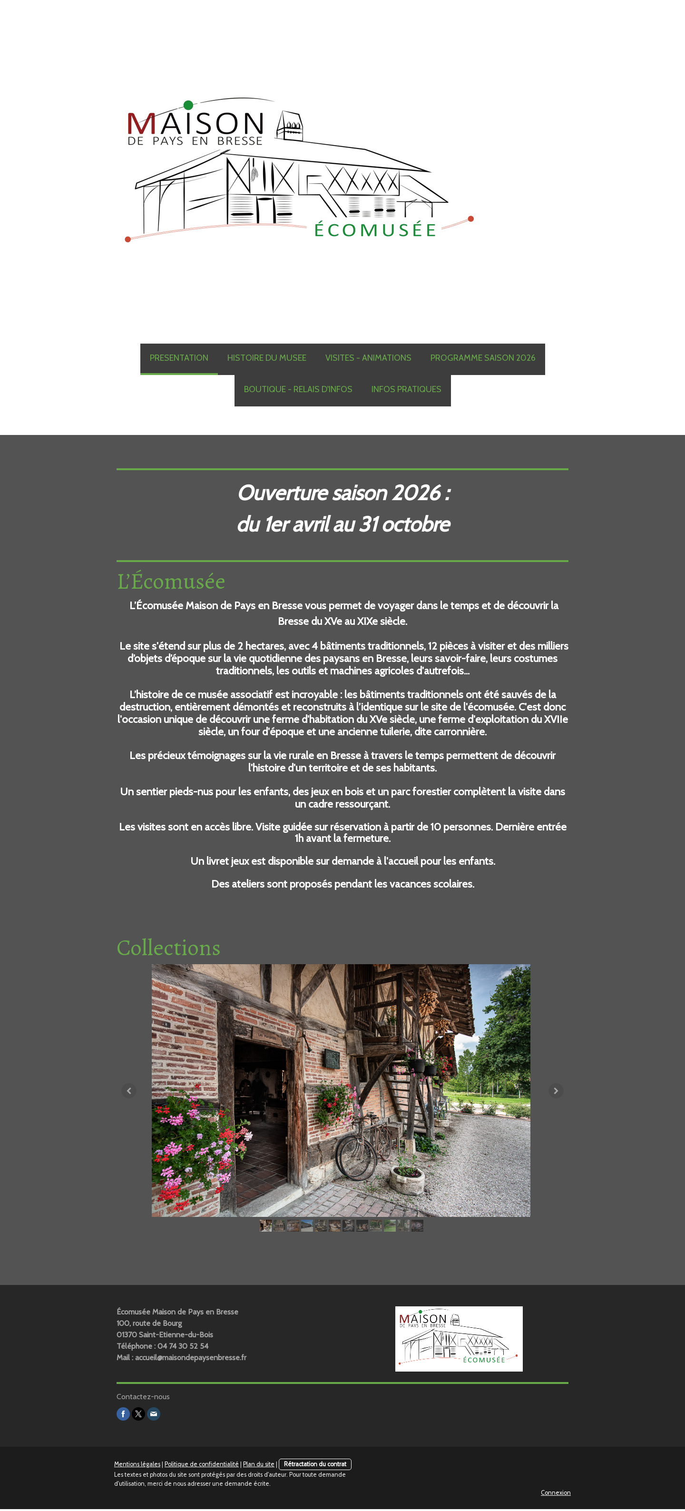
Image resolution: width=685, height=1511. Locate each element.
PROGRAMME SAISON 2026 (483, 358)
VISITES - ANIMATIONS (368, 358)
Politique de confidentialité (202, 1466)
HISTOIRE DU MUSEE (266, 358)
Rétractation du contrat (315, 1466)
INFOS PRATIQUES (406, 389)
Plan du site (258, 1466)
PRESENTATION (179, 358)
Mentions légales (137, 1466)
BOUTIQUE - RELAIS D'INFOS (298, 389)
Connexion (556, 1494)
